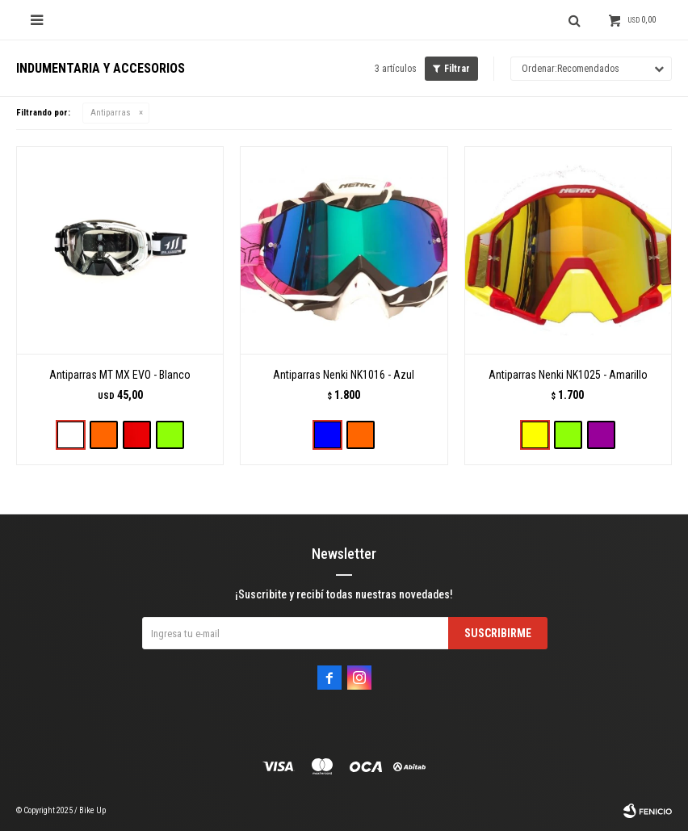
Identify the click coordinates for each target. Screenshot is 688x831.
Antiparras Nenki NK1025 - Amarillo (568, 374)
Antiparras (110, 112)
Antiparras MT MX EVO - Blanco (120, 374)
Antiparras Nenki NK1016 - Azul (343, 374)
